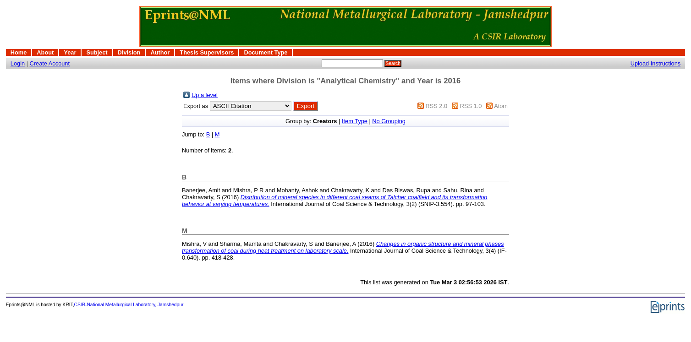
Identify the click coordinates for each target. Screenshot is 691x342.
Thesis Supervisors (207, 52)
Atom (501, 106)
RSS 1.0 (471, 106)
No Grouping (389, 121)
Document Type (265, 52)
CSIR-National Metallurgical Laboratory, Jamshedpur (129, 304)
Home (19, 52)
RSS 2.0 (436, 106)
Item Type (354, 121)
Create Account (50, 63)
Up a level (205, 95)
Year (70, 52)
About (45, 52)
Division (129, 52)
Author (160, 52)
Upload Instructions (656, 63)
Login (18, 63)
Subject (96, 52)
